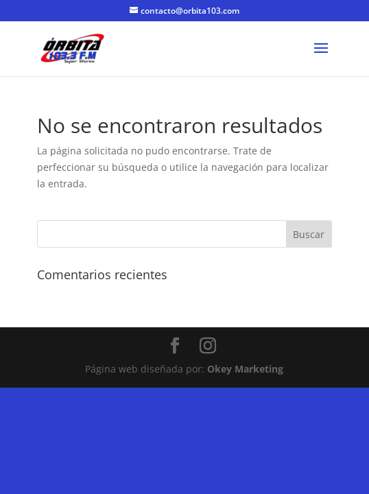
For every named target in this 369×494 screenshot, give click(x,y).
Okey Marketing (245, 368)
